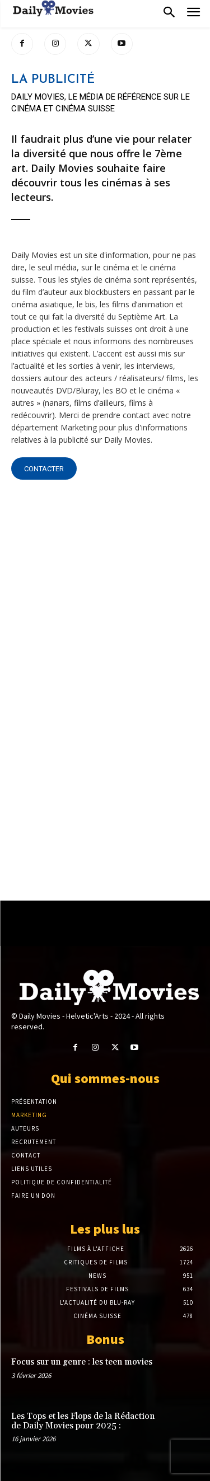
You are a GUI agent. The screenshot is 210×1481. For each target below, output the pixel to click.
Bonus (105, 1339)
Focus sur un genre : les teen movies (81, 1362)
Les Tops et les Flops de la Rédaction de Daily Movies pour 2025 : (83, 1421)
